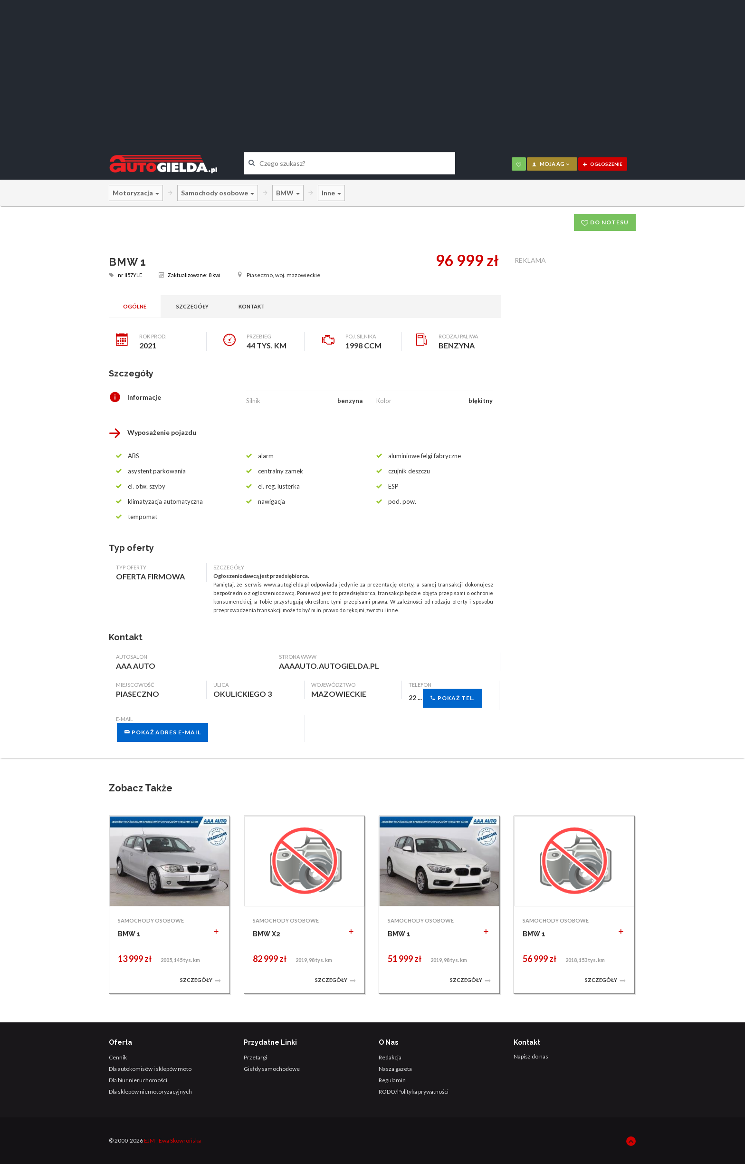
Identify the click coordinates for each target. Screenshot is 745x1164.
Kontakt (252, 306)
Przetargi (255, 1057)
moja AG (551, 164)
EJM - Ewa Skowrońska (172, 1140)
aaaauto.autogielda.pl (329, 665)
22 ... (445, 698)
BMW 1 (129, 934)
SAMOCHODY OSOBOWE (151, 920)
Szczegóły (192, 306)
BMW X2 (266, 934)
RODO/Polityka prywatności (414, 1091)
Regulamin (392, 1080)
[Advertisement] (372, 68)
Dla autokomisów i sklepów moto (150, 1068)
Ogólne (134, 306)
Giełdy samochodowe (272, 1068)
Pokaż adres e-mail (162, 732)
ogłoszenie (602, 164)
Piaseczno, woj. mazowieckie (278, 275)
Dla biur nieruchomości (138, 1080)
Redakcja (390, 1057)
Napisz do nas (531, 1056)
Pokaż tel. (452, 698)
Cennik (118, 1057)
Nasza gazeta (395, 1068)
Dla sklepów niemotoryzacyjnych (150, 1091)
